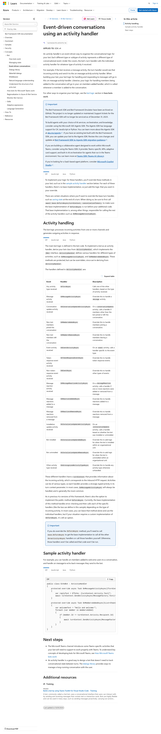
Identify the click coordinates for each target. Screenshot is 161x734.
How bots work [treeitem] (15, 59)
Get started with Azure (148, 10)
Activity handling (131, 23)
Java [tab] (64, 174)
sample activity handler (76, 183)
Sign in (155, 3)
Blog (34, 726)
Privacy (55, 726)
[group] (80, 606)
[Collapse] (34, 19)
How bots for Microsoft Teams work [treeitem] (21, 90)
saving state (57, 199)
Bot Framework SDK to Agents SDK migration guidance (80, 140)
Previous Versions (23, 726)
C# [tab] (46, 174)
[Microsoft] (4, 3)
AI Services (54, 18)
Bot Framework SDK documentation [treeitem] (19, 34)
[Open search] (149, 3)
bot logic (90, 93)
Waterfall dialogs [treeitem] (15, 73)
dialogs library (89, 663)
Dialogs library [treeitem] (14, 69)
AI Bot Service (66, 18)
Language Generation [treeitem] (15, 108)
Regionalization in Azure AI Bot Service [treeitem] (22, 94)
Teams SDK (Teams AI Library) (90, 156)
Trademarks (104, 726)
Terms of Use (92, 726)
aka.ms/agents (54, 133)
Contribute (45, 726)
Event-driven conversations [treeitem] (19, 66)
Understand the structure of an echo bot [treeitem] (21, 85)
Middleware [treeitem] (13, 77)
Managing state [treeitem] (15, 62)
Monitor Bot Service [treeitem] (15, 98)
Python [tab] (72, 174)
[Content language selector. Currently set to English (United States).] (14, 720)
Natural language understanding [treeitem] (21, 80)
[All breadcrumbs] (45, 19)
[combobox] (20, 24)
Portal (132, 10)
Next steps (129, 30)
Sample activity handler (134, 27)
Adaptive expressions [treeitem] (15, 105)
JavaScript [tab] (55, 174)
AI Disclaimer (8, 726)
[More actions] (115, 19)
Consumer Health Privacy (72, 726)
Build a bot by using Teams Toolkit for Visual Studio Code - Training (70, 691)
